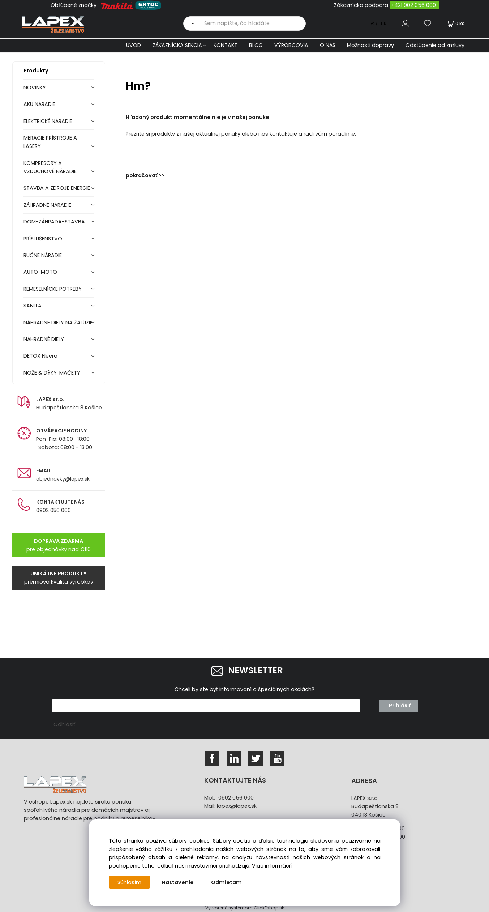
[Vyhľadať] (191, 23)
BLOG (256, 45)
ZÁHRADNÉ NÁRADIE (47, 205)
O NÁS (327, 45)
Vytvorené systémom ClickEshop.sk (244, 908)
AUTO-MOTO (40, 272)
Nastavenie (178, 882)
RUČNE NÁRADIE (42, 255)
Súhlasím (129, 882)
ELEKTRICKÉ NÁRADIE (47, 121)
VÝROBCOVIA (291, 45)
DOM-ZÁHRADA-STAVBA (54, 221)
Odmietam (226, 882)
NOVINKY (34, 87)
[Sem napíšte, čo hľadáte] (253, 23)
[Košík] (455, 23)
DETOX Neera (40, 355)
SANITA (32, 305)
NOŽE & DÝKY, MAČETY (51, 372)
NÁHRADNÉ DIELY (43, 339)
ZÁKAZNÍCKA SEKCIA (177, 45)
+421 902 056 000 (413, 5)
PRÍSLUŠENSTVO (42, 238)
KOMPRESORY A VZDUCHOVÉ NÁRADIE (50, 167)
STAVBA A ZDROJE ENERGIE (56, 188)
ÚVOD (133, 45)
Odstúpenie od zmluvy (435, 45)
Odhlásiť (64, 724)
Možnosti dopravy (370, 45)
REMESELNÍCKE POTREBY (52, 289)
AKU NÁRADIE (39, 104)
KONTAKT (225, 45)
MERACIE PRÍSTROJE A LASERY (50, 142)
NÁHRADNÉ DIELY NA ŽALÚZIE (58, 322)
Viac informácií (272, 865)
